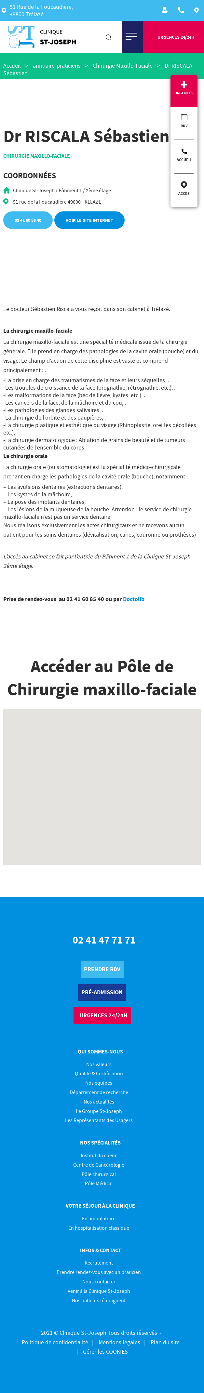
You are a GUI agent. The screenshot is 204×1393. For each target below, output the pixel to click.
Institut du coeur (99, 1155)
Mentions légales (119, 1342)
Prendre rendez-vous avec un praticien (99, 1272)
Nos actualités (99, 1101)
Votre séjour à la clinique (100, 1205)
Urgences (184, 92)
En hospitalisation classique (98, 1228)
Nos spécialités (100, 1142)
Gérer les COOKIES (105, 1351)
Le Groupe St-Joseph (99, 1111)
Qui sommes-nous (100, 1051)
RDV (184, 125)
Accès (184, 193)
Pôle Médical (99, 1183)
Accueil (184, 159)
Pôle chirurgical (99, 1174)
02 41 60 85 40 (28, 220)
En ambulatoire (99, 1218)
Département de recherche (99, 1092)
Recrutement (166, 10)
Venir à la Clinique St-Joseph (99, 1291)
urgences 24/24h (175, 37)
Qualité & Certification (99, 1073)
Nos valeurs (99, 1064)
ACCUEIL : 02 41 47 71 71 (182, 10)
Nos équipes (98, 1082)
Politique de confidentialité (55, 1342)
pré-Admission (102, 992)
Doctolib (133, 599)
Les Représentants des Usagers (99, 1120)
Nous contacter (99, 1281)
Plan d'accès (198, 10)
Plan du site (165, 1342)
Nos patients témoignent (99, 1300)
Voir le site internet (89, 220)
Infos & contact (100, 1250)
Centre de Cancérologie (98, 1164)
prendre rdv (102, 969)
